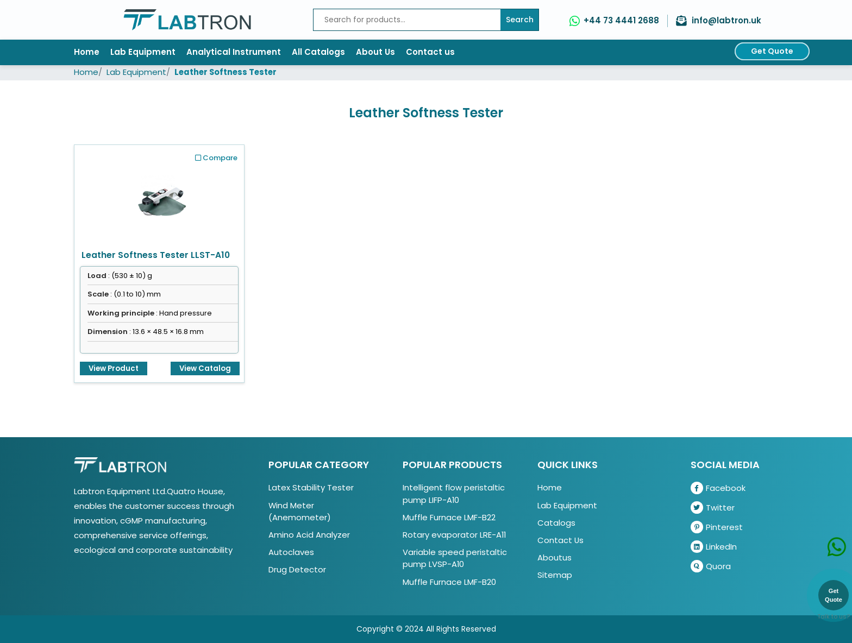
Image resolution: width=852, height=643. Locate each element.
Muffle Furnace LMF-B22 (449, 517)
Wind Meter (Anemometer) (299, 511)
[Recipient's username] (407, 19)
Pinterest (717, 527)
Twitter (713, 507)
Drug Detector (297, 569)
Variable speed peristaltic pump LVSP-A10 (455, 558)
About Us (375, 52)
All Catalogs (318, 52)
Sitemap (554, 575)
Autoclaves (291, 552)
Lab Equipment (143, 52)
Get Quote (772, 51)
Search (520, 19)
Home (86, 52)
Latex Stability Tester (311, 487)
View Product (114, 368)
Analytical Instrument (233, 52)
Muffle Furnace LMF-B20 (449, 582)
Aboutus (554, 557)
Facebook (718, 488)
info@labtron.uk (726, 20)
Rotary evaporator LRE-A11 (454, 534)
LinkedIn (714, 546)
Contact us (430, 52)
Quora (711, 566)
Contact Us (560, 540)
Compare (216, 158)
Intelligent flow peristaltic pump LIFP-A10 (454, 493)
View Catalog (205, 368)
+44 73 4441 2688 (621, 20)
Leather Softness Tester (225, 72)
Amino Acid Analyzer (309, 534)
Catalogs (556, 522)
